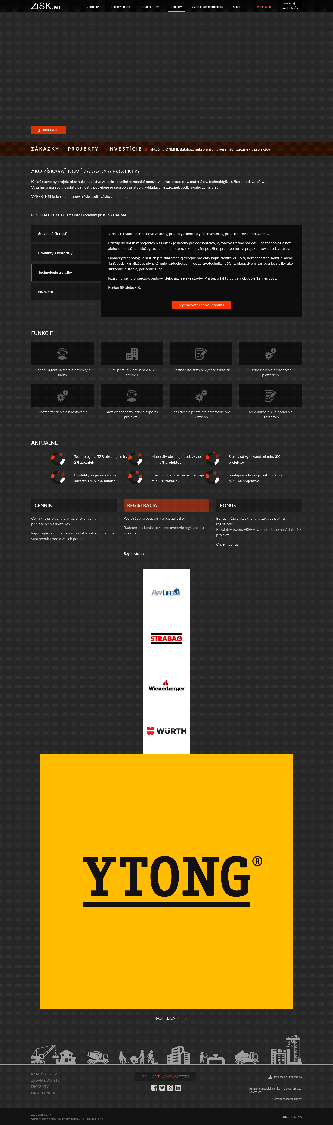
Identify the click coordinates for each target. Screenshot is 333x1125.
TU (62, 214)
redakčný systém (60, 1118)
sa (45, 214)
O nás (237, 6)
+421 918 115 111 (291, 1088)
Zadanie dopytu (45, 1080)
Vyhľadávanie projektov (207, 6)
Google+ (170, 1088)
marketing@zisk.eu (264, 1088)
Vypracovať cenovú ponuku (201, 304)
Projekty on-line (120, 6)
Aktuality (93, 6)
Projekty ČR (290, 8)
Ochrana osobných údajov (287, 1098)
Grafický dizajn (39, 1118)
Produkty (176, 6)
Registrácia (133, 553)
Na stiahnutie (43, 1092)
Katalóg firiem (150, 6)
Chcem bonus (227, 544)
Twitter (162, 1088)
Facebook (154, 1088)
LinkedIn (178, 1088)
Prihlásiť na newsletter (165, 1076)
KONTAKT (255, 1092)
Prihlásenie (264, 6)
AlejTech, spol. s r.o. (92, 1118)
